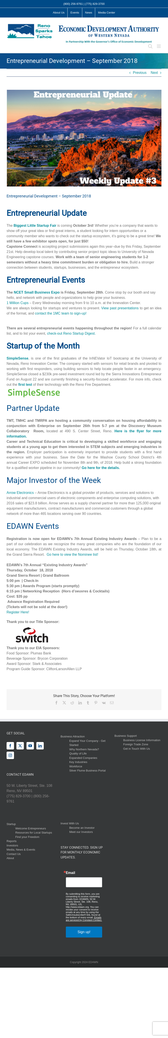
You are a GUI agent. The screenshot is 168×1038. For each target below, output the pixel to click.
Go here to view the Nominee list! (72, 554)
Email (70, 873)
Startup (11, 824)
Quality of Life (78, 753)
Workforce (75, 766)
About (10, 858)
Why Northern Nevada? (84, 749)
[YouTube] (30, 745)
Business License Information (141, 740)
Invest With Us (70, 823)
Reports (12, 841)
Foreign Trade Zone (135, 744)
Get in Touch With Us (136, 748)
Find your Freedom (27, 837)
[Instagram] (10, 755)
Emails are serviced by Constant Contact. (84, 918)
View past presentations (120, 308)
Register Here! (18, 612)
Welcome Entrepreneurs (30, 828)
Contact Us (14, 854)
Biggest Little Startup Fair (35, 225)
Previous (139, 72)
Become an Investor (82, 827)
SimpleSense (17, 358)
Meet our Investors (81, 832)
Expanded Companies (83, 757)
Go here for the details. (101, 468)
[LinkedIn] (40, 745)
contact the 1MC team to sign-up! (61, 313)
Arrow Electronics (20, 493)
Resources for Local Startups (33, 832)
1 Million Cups (17, 303)
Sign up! (84, 932)
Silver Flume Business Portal (87, 770)
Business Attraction (73, 736)
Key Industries (78, 762)
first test (25, 384)
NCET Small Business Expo (37, 292)
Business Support (125, 735)
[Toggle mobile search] (150, 46)
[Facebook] (10, 745)
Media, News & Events (21, 849)
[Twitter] (20, 745)
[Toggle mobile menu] (159, 46)
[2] (84, 138)
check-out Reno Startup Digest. (71, 333)
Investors (12, 845)
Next (154, 72)
